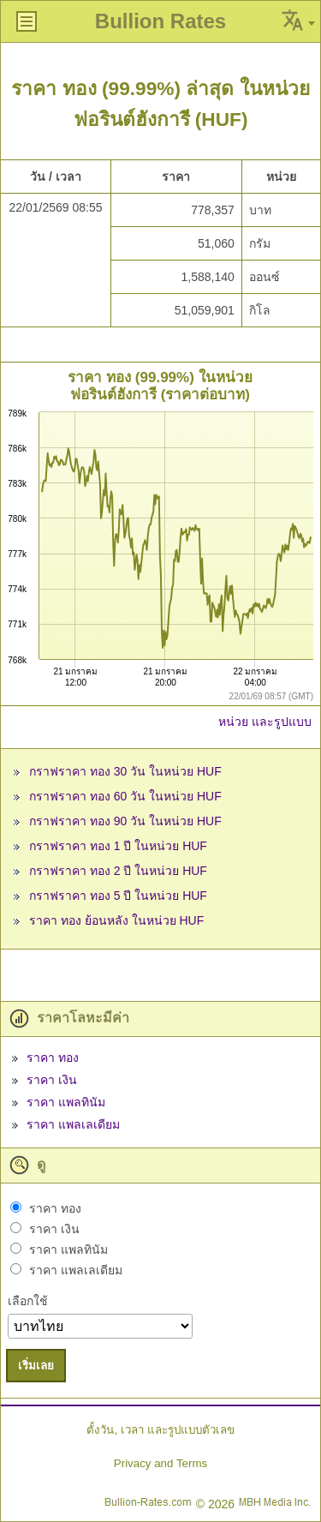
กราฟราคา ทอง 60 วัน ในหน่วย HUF (125, 796)
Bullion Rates (160, 21)
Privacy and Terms (160, 1463)
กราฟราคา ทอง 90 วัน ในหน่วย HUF (125, 821)
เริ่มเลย (36, 1365)
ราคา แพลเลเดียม (73, 1124)
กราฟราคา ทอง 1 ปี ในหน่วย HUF (118, 846)
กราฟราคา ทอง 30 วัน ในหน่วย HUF (125, 771)
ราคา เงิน (52, 1080)
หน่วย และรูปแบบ (265, 721)
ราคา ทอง (53, 1057)
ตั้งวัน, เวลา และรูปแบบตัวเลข (160, 1429)
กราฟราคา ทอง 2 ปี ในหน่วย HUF (118, 871)
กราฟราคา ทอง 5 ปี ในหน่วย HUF (118, 895)
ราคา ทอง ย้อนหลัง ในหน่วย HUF (116, 920)
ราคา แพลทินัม (66, 1102)
